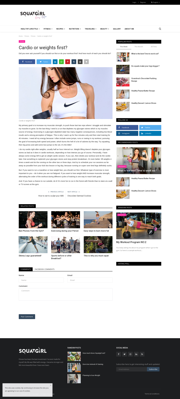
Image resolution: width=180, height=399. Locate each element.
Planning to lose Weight (91, 375)
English (155, 2)
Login (134, 2)
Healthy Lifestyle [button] (30, 29)
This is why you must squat (96, 256)
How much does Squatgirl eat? (94, 353)
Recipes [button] (60, 29)
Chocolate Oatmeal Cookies (79, 196)
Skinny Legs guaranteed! (30, 256)
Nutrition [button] (75, 29)
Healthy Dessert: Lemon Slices (143, 103)
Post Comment (27, 316)
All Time (154, 46)
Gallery (117, 29)
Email (70, 275)
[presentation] (38, 307)
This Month (138, 46)
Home (21, 36)
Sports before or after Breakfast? (61, 257)
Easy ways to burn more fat (96, 231)
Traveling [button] (90, 29)
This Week (124, 46)
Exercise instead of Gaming (93, 364)
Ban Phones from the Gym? (31, 231)
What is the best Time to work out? (145, 54)
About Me (129, 29)
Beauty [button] (104, 29)
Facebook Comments (44, 269)
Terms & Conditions (152, 394)
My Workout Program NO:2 (131, 242)
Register (143, 2)
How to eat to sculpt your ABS (51, 196)
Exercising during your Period (64, 231)
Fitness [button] (48, 29)
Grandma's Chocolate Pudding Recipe (143, 79)
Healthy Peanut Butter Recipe (143, 91)
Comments (26, 269)
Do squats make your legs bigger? (145, 66)
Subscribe (153, 369)
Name (21, 275)
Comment (23, 286)
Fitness (26, 36)
